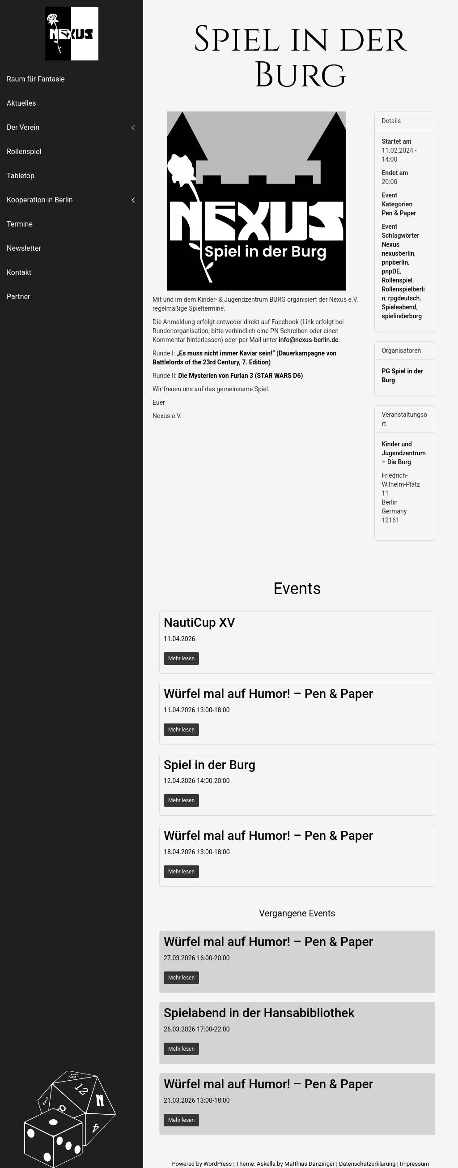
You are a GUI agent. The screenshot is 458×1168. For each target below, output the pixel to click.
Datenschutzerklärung (367, 1163)
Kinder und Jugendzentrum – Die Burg (404, 453)
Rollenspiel (24, 151)
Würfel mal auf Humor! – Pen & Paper (268, 693)
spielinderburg (402, 316)
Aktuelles (21, 103)
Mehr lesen (181, 658)
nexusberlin (398, 253)
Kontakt (19, 272)
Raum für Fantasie (36, 79)
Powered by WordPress (202, 1163)
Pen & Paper (399, 213)
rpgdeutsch (404, 298)
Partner (18, 296)
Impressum (414, 1163)
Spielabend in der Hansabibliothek (259, 1012)
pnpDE (391, 271)
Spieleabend (399, 307)
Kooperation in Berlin (40, 200)
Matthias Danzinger (309, 1163)
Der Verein (23, 127)
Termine (20, 224)
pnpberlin (395, 262)
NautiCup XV (199, 622)
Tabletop (20, 175)
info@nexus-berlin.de (308, 339)
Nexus (390, 244)
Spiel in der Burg (209, 764)
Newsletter (24, 248)
